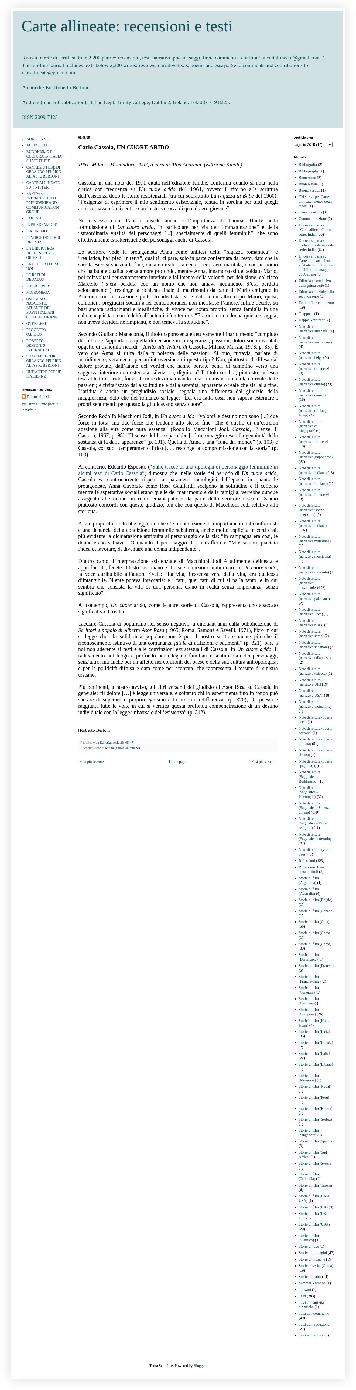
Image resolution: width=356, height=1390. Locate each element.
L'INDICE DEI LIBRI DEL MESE (43, 240)
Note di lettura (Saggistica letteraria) (315, 836)
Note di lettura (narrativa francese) (313, 439)
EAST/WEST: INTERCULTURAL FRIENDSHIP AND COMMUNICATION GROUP (42, 203)
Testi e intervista (311, 1335)
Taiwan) (305, 1290)
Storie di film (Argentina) (309, 880)
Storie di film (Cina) (314, 922)
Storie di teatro (310, 1277)
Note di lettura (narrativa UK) (310, 682)
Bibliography (309, 171)
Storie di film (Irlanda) (316, 1043)
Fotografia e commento (316, 303)
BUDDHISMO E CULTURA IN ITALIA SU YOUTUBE (44, 156)
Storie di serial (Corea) (316, 1266)
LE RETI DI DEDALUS (35, 277)
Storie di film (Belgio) (316, 900)
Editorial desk (38, 397)
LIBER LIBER (37, 286)
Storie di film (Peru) (314, 1097)
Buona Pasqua (309, 190)
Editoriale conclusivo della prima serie (315, 283)
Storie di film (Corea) (315, 944)
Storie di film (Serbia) (315, 1119)
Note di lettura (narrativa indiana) (313, 470)
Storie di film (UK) (313, 1207)
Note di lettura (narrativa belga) (311, 355)
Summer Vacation (312, 1283)
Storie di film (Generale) (309, 990)
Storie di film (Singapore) (309, 1132)
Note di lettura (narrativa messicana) (315, 554)
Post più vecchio (263, 762)
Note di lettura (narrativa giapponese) (316, 454)
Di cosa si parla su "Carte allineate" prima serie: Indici (316, 229)
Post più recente (92, 762)
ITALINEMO (36, 231)
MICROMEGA (38, 292)
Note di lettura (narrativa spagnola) (314, 644)
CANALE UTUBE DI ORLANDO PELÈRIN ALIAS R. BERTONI (43, 172)
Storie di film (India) (314, 1032)
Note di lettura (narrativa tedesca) (313, 671)
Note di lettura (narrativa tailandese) (315, 655)
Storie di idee (309, 1246)
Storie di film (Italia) (314, 1054)
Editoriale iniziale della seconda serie (316, 294)
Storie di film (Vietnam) (309, 1238)
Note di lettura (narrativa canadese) (314, 366)
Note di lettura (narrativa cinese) (312, 381)
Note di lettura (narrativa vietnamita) (315, 704)
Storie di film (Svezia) (316, 1163)
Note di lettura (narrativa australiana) (315, 340)
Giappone (306, 314)
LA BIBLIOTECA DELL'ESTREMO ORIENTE (40, 253)
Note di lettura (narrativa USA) (311, 693)
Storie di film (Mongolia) (309, 1078)
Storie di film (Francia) (316, 966)
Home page (177, 762)
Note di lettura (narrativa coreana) (313, 393)
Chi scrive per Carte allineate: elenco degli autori (315, 201)
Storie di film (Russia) (316, 1109)
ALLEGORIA (37, 145)
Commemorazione (313, 219)
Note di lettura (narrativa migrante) (314, 570)
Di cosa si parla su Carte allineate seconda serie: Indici (316, 245)
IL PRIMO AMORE (41, 225)
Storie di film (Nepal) (315, 1086)
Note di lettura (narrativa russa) (311, 623)
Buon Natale (308, 184)
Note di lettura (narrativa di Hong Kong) (313, 410)
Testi (302, 1296)
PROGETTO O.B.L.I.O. (36, 332)
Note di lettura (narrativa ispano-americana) (312, 510)
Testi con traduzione (314, 1324)
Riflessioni (307, 861)
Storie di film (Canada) (316, 911)
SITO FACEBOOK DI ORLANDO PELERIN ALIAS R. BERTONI (43, 360)
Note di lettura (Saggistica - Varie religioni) (313, 823)
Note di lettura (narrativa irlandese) (314, 492)
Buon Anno (307, 178)
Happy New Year (312, 320)
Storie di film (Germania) (309, 1001)
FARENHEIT (36, 218)
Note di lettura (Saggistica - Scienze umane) (314, 807)
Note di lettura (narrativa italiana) (117, 748)
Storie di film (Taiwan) (316, 1185)
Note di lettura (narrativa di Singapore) (310, 426)
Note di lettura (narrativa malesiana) (315, 538)
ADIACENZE (37, 139)
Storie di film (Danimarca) (309, 957)
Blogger (200, 1366)
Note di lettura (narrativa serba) (311, 633)
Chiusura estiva (310, 212)
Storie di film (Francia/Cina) (310, 979)
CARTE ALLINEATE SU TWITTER (43, 185)
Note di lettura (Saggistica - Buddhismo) (310, 776)
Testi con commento (314, 1313)
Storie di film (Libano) (316, 1064)
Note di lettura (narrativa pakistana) (314, 596)
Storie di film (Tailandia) (309, 1176)
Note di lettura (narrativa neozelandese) (310, 583)
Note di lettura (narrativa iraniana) (313, 481)
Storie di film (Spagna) (316, 1141)
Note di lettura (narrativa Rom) (311, 611)
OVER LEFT (36, 324)
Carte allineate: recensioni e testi (127, 26)
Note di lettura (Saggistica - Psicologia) (310, 792)
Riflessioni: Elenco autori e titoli (313, 869)
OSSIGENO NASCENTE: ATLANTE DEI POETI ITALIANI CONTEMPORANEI (42, 308)
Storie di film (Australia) (309, 891)
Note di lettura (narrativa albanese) (314, 329)
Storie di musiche (312, 1259)
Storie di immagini (313, 1253)
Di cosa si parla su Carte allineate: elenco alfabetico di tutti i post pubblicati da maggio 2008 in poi (316, 265)
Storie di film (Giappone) (309, 1012)
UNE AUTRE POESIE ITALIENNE (43, 374)
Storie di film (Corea (314, 933)
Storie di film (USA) (314, 1224)
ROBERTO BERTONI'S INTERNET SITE (40, 345)
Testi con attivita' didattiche (312, 1305)
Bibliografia (308, 165)
